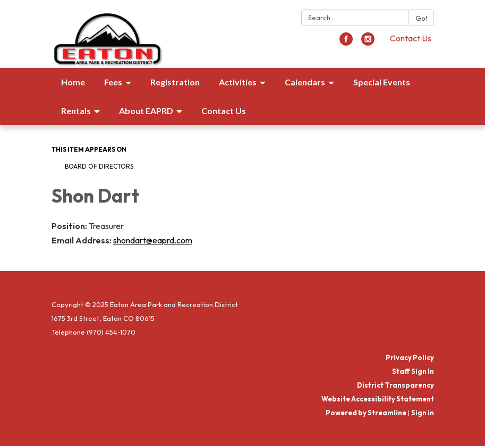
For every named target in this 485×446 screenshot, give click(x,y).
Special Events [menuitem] (381, 82)
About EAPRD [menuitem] (146, 111)
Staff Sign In (413, 371)
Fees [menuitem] (113, 82)
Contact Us (410, 38)
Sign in (422, 412)
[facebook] (346, 42)
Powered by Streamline (366, 412)
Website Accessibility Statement (377, 399)
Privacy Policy (410, 357)
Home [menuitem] (73, 82)
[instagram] (368, 42)
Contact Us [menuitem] (223, 111)
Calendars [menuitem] (305, 82)
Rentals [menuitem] (76, 111)
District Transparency (395, 385)
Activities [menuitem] (238, 82)
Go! (421, 18)
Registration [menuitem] (175, 82)
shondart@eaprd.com (152, 240)
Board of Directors (99, 166)
